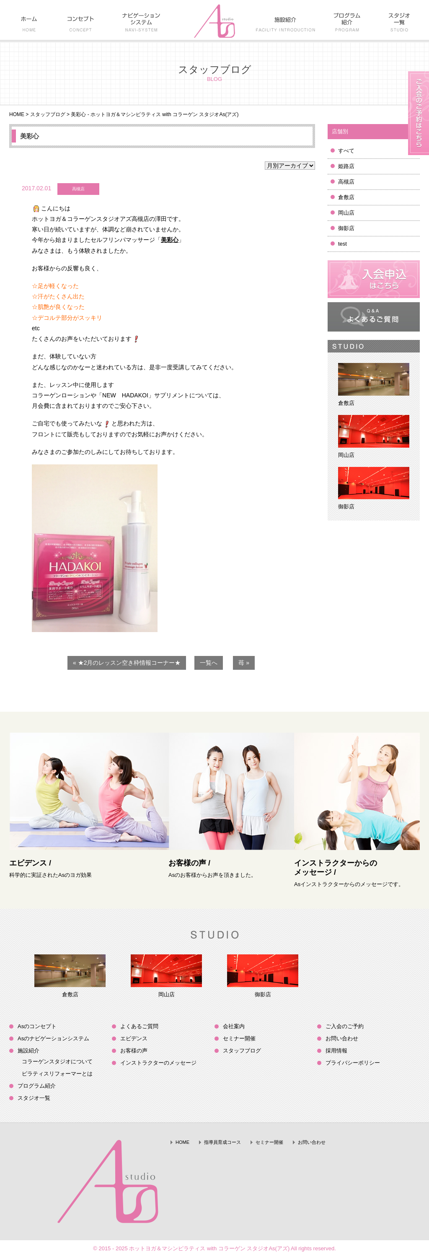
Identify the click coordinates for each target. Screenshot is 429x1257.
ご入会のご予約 (345, 1026)
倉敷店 (346, 197)
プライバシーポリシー (353, 1063)
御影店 (346, 228)
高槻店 (346, 182)
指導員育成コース (222, 1142)
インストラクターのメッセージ (158, 1063)
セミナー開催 (239, 1038)
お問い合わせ (342, 1038)
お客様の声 (133, 1050)
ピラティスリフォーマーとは (57, 1073)
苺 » (243, 662)
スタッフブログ (47, 114)
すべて (346, 151)
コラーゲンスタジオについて (57, 1061)
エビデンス (133, 1038)
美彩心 (29, 136)
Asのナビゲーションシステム (53, 1038)
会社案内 (234, 1026)
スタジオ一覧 (34, 1098)
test (342, 244)
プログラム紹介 (37, 1086)
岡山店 (346, 213)
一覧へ (208, 662)
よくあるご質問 (139, 1026)
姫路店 (346, 166)
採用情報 (336, 1050)
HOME (16, 114)
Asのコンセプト (37, 1026)
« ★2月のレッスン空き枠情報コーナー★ (127, 662)
